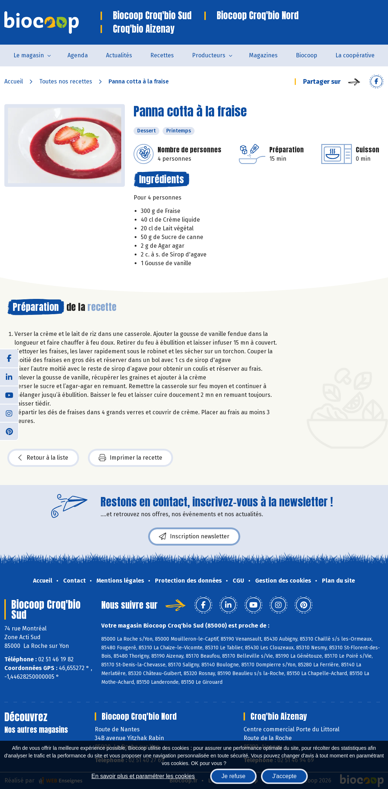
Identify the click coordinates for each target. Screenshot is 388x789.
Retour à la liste (43, 457)
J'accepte (284, 776)
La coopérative (355, 55)
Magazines (263, 55)
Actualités (119, 55)
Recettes (162, 55)
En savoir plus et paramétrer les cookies (143, 776)
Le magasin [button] (28, 55)
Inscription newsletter (194, 536)
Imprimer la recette (130, 457)
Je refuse (233, 776)
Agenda (78, 55)
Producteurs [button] (208, 55)
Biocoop (306, 55)
